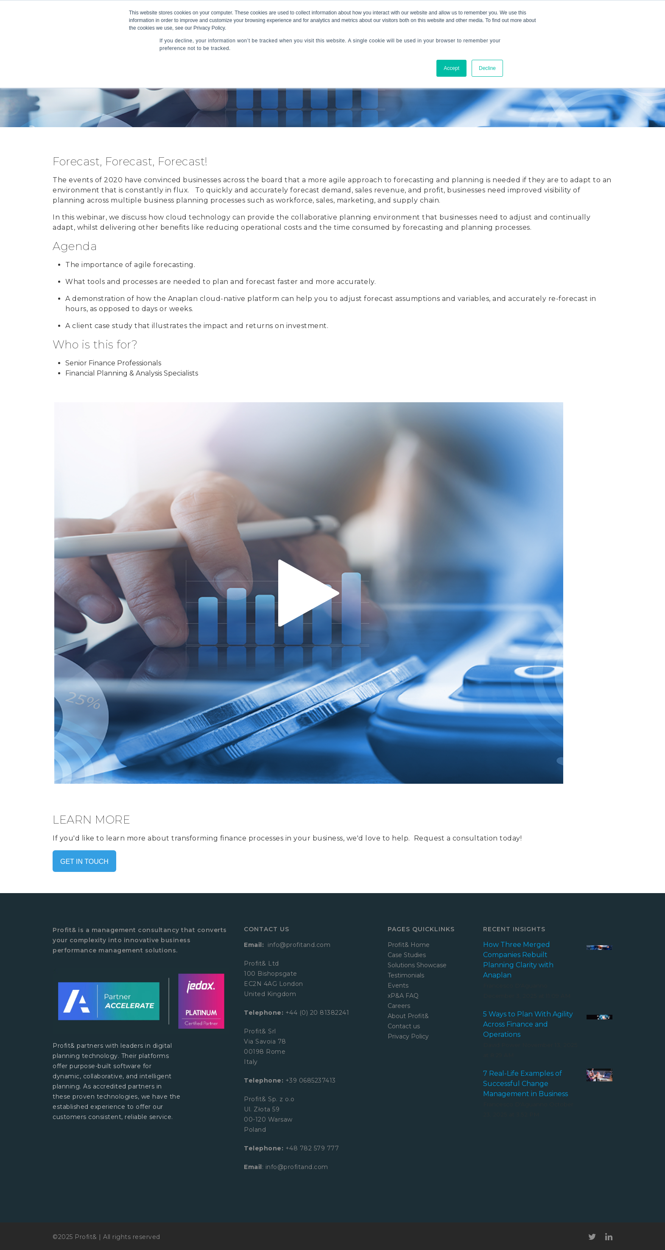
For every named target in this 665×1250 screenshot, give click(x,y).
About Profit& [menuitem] (408, 1016)
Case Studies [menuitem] (407, 955)
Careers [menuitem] (399, 1006)
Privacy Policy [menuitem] (408, 1036)
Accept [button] (451, 68)
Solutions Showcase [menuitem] (417, 965)
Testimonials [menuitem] (406, 975)
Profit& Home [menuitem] (409, 945)
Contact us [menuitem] (404, 1026)
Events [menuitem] (398, 985)
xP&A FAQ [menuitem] (403, 995)
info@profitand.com (298, 945)
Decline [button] (487, 68)
